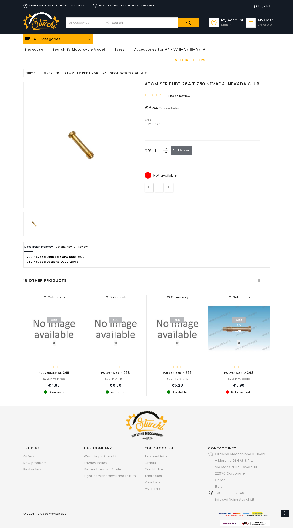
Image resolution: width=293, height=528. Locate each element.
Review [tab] (101, 247)
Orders (150, 463)
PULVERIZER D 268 (238, 373)
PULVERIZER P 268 (115, 373)
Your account (160, 447)
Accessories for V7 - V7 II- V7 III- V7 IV (169, 49)
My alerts (152, 488)
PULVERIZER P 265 (177, 373)
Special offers (190, 60)
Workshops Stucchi (100, 456)
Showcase (33, 49)
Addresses (153, 475)
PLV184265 (177, 378)
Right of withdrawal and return (110, 475)
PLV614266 (54, 378)
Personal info (156, 456)
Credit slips (154, 469)
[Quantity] (158, 150)
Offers (28, 456)
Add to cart (183, 150)
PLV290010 (239, 378)
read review (179, 96)
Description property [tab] (43, 247)
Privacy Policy (95, 463)
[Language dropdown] (262, 6)
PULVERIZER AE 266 (54, 373)
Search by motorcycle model (79, 49)
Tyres (120, 49)
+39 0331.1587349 (229, 493)
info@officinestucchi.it (235, 499)
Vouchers (153, 482)
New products (35, 463)
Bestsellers (32, 469)
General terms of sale (102, 469)
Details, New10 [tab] (78, 247)
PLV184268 (115, 378)
